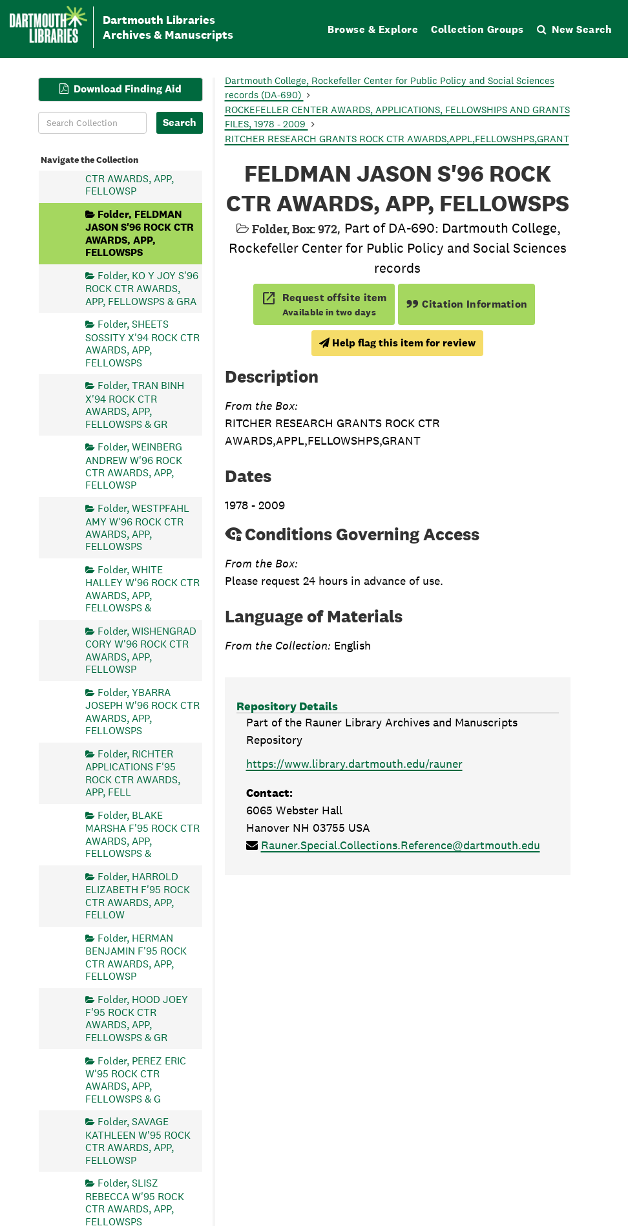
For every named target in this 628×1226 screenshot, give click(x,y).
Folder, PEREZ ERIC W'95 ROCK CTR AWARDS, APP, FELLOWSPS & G (135, 1079)
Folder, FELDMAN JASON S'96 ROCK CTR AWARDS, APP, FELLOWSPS (139, 233)
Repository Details (287, 706)
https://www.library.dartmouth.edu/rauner (354, 763)
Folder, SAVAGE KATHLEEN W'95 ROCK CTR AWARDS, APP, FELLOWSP (138, 1141)
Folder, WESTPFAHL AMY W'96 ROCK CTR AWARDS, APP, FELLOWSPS (137, 527)
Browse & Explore (373, 29)
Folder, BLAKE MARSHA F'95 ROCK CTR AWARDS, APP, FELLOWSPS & (142, 834)
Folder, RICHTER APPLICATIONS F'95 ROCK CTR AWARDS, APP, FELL (132, 772)
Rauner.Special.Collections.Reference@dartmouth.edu (400, 845)
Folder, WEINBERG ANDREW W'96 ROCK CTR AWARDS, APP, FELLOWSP (133, 466)
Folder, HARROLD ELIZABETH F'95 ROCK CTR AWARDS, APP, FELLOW (137, 895)
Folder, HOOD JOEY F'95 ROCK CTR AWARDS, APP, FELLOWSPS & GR (136, 1018)
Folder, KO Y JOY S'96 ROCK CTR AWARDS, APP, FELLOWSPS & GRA (141, 288)
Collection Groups (477, 29)
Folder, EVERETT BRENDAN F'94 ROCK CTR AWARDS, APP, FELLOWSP (134, 171)
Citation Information (467, 304)
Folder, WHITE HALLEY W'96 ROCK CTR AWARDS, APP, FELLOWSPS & (142, 589)
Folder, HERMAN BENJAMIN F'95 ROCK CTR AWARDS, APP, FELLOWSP (136, 956)
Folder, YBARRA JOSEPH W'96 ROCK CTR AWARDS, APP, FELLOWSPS (142, 711)
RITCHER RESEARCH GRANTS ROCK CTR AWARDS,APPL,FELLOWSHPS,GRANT (397, 138)
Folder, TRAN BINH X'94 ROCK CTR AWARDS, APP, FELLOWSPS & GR (134, 404)
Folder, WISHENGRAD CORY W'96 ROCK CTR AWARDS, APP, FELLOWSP (140, 649)
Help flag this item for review (397, 343)
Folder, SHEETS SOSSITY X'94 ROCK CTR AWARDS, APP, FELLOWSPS (142, 343)
